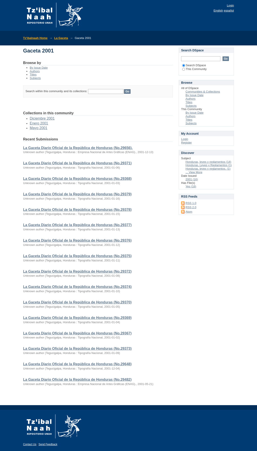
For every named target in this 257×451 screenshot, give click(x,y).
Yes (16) (191, 186)
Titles (33, 74)
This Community (194, 69)
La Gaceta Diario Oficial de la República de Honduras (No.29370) (77, 302)
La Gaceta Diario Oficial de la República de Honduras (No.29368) (77, 179)
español (229, 10)
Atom (189, 211)
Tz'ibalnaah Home (35, 38)
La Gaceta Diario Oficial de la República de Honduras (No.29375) (77, 256)
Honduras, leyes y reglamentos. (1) (208, 168)
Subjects (35, 78)
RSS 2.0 (191, 207)
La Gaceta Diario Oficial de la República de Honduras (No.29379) (77, 194)
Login (230, 5)
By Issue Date (39, 67)
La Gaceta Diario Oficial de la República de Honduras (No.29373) (77, 348)
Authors (35, 71)
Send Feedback (48, 444)
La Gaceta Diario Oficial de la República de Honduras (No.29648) (77, 364)
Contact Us (29, 444)
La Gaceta (61, 38)
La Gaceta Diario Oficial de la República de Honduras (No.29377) (77, 225)
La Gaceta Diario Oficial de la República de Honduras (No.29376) (77, 240)
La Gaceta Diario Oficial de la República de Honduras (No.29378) (77, 210)
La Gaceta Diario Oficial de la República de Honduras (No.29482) (77, 379)
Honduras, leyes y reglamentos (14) (208, 161)
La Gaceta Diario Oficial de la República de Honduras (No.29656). (77, 148)
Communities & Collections (203, 91)
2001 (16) (192, 179)
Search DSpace (194, 65)
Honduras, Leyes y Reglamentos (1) (209, 165)
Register (186, 142)
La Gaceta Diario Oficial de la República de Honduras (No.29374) (77, 287)
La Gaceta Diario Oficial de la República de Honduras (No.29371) (77, 163)
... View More (194, 172)
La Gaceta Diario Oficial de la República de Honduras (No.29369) (77, 318)
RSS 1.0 (191, 203)
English (218, 10)
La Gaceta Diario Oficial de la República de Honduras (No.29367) (77, 333)
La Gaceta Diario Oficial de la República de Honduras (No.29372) (77, 271)
